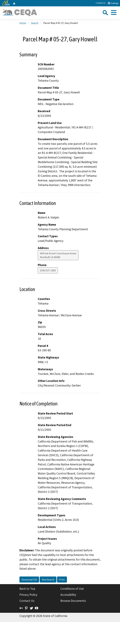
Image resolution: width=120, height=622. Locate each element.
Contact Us (100, 3)
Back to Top (27, 588)
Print (62, 579)
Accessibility (68, 595)
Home (22, 23)
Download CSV (29, 579)
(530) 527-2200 (48, 270)
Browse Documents (73, 601)
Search (34, 23)
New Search (48, 579)
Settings (113, 3)
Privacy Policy (28, 595)
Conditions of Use (72, 588)
